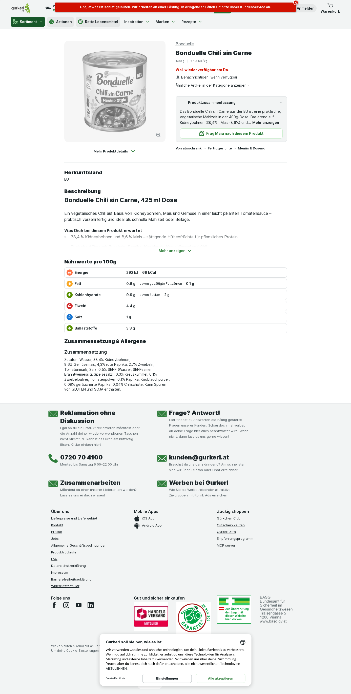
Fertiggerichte (220, 148)
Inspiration (137, 22)
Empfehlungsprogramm (235, 538)
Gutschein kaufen (231, 525)
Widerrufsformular (65, 586)
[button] (302, 8)
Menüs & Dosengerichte (254, 148)
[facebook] (54, 605)
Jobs (55, 538)
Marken (165, 22)
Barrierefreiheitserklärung (71, 579)
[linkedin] (91, 605)
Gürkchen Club (228, 518)
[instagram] (66, 605)
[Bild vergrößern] (158, 135)
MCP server (226, 545)
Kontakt (57, 525)
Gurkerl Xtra (226, 532)
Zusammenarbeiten (90, 482)
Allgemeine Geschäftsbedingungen (79, 545)
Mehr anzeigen (265, 122)
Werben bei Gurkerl (199, 482)
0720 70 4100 (81, 457)
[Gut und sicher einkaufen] (193, 618)
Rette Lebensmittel (98, 21)
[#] (234, 609)
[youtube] (78, 605)
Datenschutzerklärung (68, 566)
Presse (56, 532)
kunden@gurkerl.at (199, 457)
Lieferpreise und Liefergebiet (74, 518)
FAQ (54, 559)
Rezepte (191, 22)
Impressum (59, 572)
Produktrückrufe (63, 552)
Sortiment (28, 21)
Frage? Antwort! (194, 412)
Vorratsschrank (189, 148)
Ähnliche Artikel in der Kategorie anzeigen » (213, 85)
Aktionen (60, 21)
